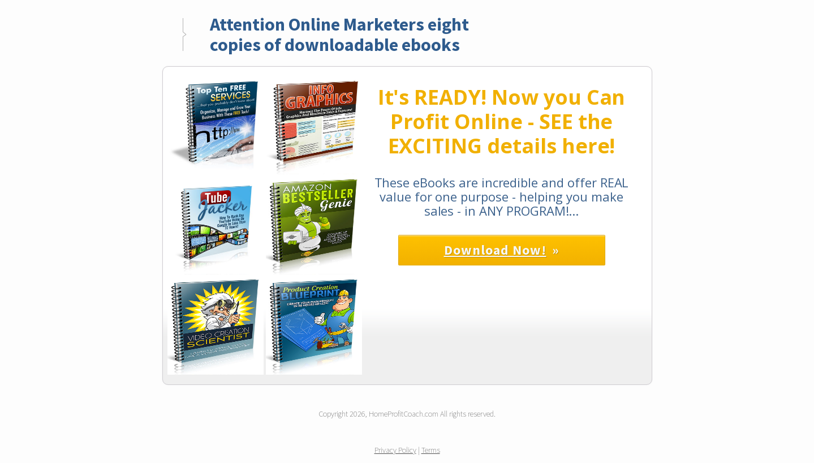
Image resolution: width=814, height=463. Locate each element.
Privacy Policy (395, 450)
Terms (430, 450)
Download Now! (495, 250)
